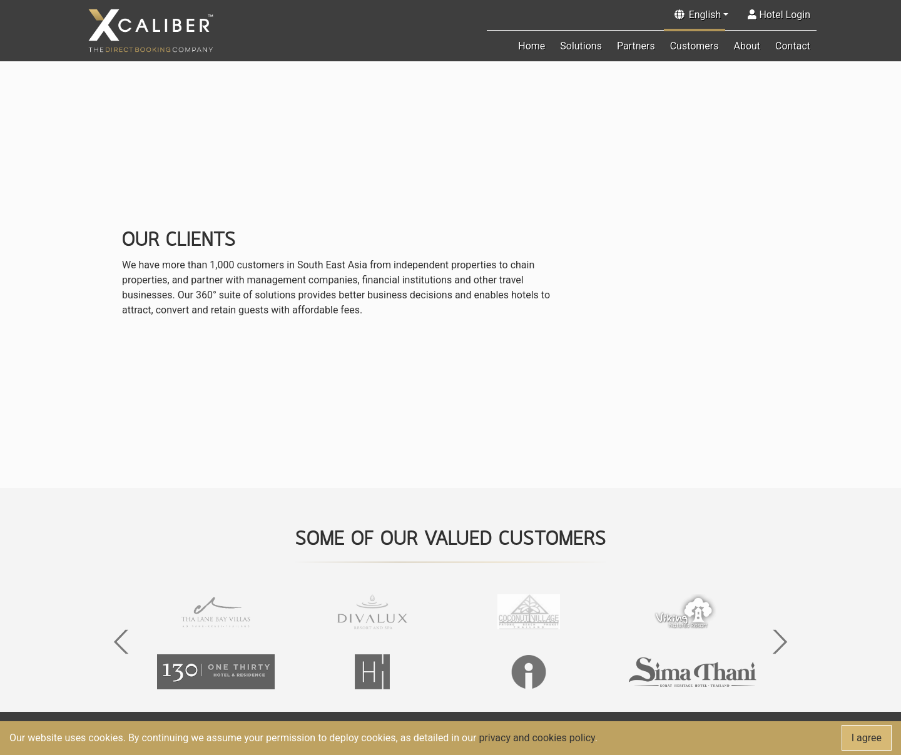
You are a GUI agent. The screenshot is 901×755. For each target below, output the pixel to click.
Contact (792, 46)
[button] (121, 642)
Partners (636, 46)
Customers (694, 46)
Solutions (581, 46)
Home (531, 46)
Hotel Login (779, 15)
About (747, 46)
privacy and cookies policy (536, 738)
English (705, 15)
